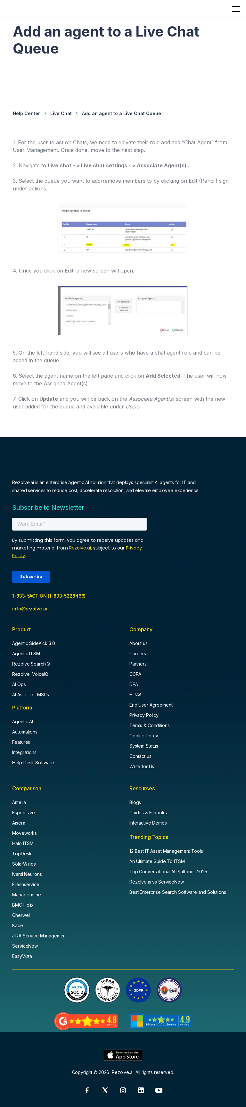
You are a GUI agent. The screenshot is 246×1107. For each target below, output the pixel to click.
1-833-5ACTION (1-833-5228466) (49, 596)
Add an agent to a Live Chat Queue (121, 113)
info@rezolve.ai (29, 608)
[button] (234, 9)
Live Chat (61, 113)
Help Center (26, 113)
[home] (21, 9)
